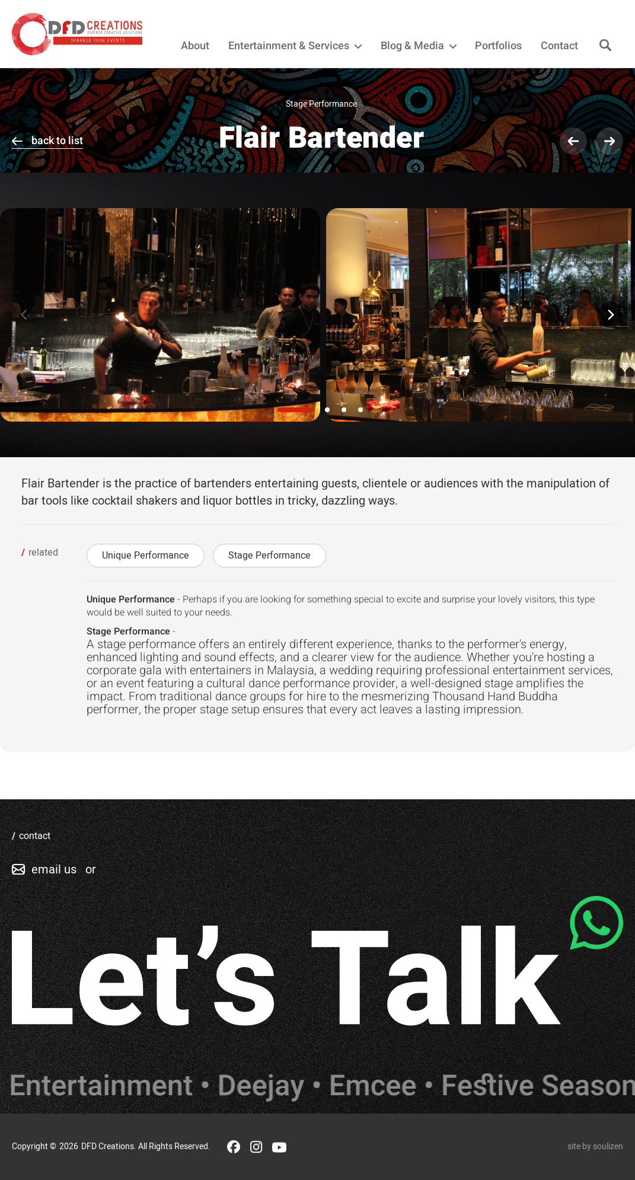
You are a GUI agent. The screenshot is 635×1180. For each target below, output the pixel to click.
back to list (57, 141)
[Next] (610, 315)
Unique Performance (145, 555)
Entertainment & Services (295, 46)
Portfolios (498, 46)
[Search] (605, 46)
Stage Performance (269, 555)
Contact (559, 46)
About (195, 46)
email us (53, 869)
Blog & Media (419, 46)
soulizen (608, 1146)
